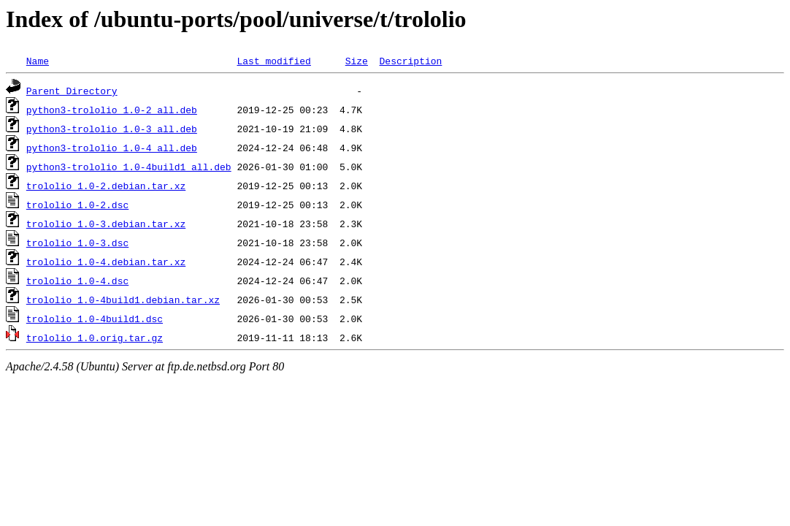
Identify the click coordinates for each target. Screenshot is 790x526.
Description (410, 60)
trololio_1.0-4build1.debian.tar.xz (123, 299)
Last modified (273, 60)
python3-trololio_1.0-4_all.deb (111, 147)
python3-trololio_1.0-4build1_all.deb (128, 166)
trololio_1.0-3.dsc (77, 242)
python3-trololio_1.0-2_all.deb (111, 109)
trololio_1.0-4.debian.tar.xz (105, 261)
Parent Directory (72, 90)
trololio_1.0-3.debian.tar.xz (105, 223)
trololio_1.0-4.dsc (77, 280)
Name (37, 60)
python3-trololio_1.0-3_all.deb (111, 128)
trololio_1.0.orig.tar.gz (94, 337)
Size (356, 60)
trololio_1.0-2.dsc (77, 204)
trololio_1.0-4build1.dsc (94, 318)
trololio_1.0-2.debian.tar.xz (105, 185)
